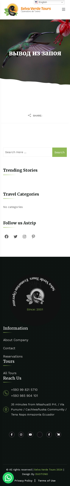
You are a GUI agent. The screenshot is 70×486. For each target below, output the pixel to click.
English (41, 2)
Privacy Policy (23, 480)
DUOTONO (41, 474)
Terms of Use (46, 480)
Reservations (13, 356)
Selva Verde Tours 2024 (48, 469)
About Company (15, 340)
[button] (8, 477)
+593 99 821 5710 (24, 390)
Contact (9, 348)
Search (60, 152)
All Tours (9, 373)
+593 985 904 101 (24, 396)
